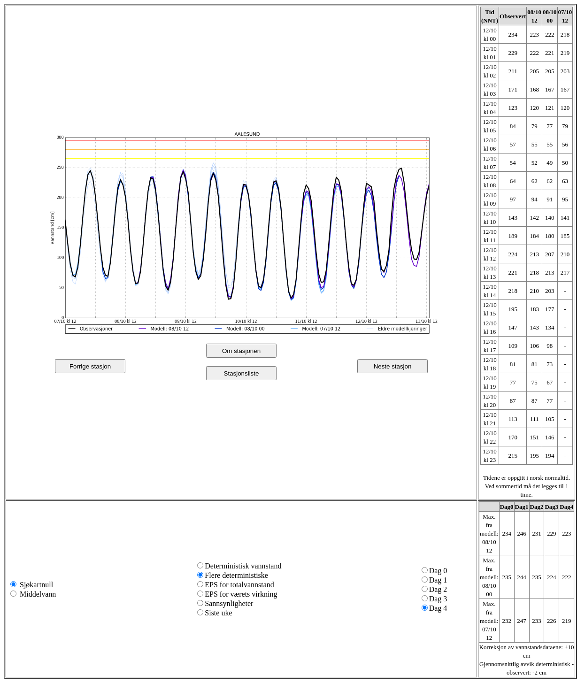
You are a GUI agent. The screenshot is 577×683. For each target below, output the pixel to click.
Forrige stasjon (90, 366)
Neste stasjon (393, 366)
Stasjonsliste (241, 373)
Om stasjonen (241, 350)
